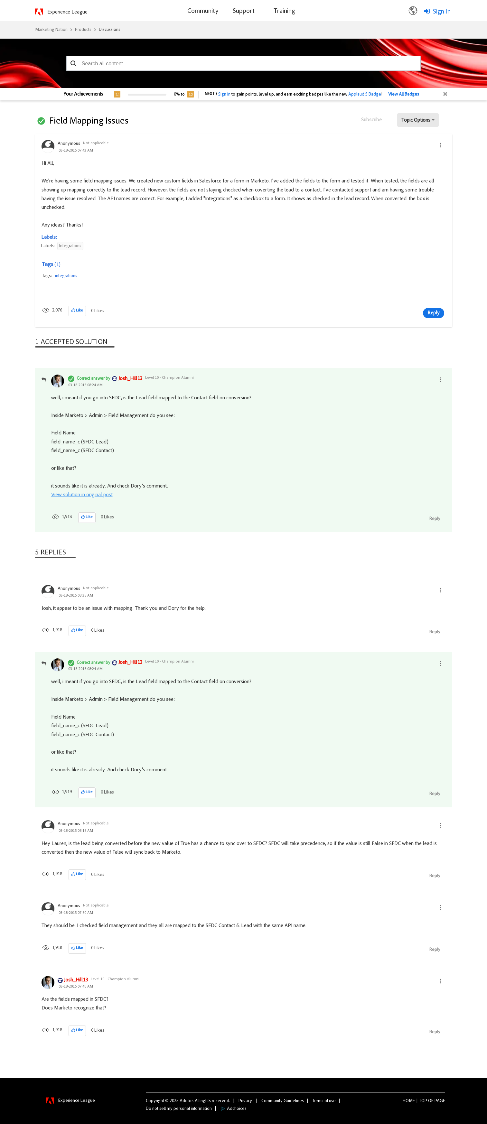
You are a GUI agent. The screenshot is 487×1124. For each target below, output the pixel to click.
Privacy (245, 1101)
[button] (73, 63)
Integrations (70, 246)
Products (83, 30)
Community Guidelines (282, 1101)
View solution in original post (82, 494)
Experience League (67, 12)
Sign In (442, 12)
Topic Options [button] (415, 120)
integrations (66, 276)
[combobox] (243, 63)
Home (409, 1101)
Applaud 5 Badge (364, 94)
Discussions (109, 30)
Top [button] (423, 1101)
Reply (433, 313)
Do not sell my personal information (179, 1109)
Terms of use (324, 1101)
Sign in (224, 94)
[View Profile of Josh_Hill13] (130, 379)
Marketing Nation (51, 30)
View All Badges (403, 94)
